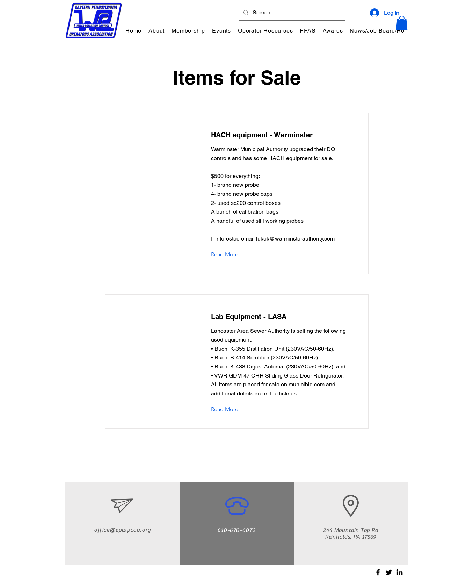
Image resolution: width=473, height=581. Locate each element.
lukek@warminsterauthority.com (295, 238)
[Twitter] (389, 572)
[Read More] (230, 255)
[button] (156, 30)
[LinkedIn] (399, 572)
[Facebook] (378, 572)
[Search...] (291, 12)
